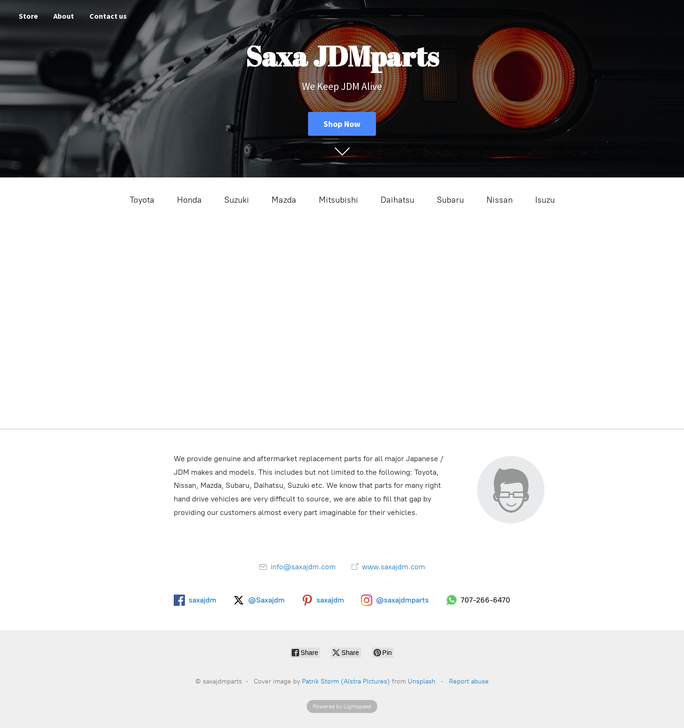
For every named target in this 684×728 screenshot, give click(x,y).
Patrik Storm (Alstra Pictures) (346, 681)
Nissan (499, 200)
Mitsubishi (338, 200)
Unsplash (421, 681)
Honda (189, 200)
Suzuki (236, 200)
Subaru (450, 200)
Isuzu (545, 200)
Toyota (142, 200)
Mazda (284, 200)
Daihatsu (397, 200)
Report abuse (469, 681)
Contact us (108, 16)
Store (28, 16)
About (63, 16)
